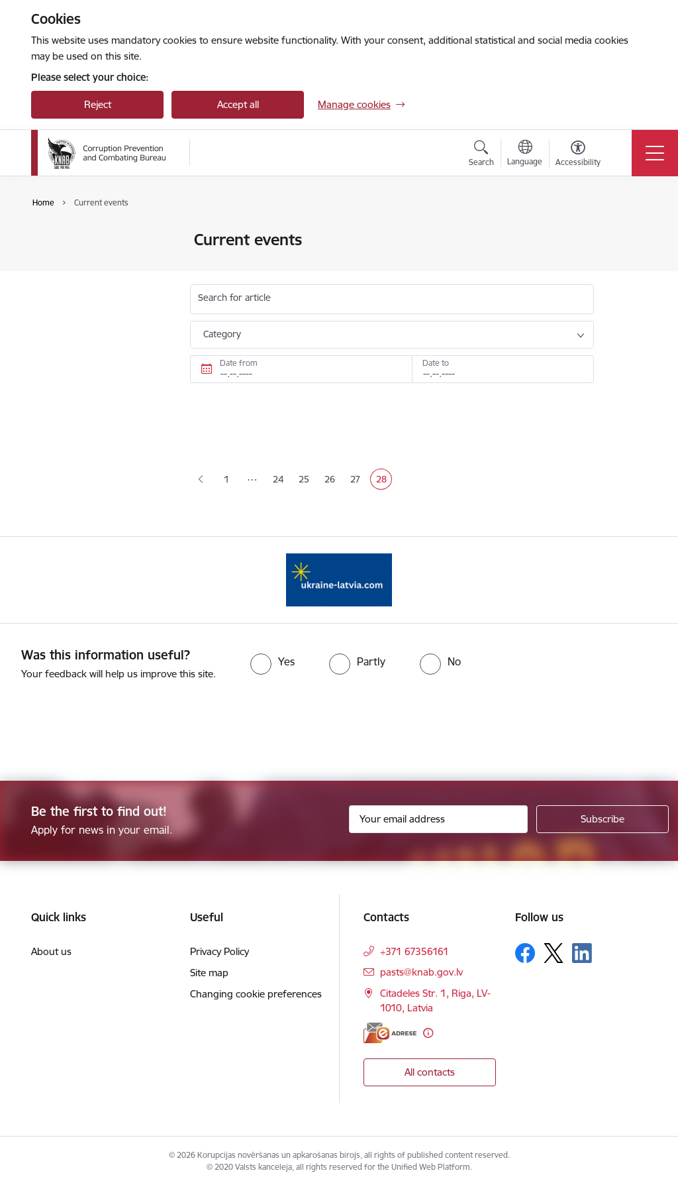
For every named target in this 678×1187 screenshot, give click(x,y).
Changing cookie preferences (256, 994)
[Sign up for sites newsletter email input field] (438, 819)
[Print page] (628, 234)
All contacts (430, 1072)
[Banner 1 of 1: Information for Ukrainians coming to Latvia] (339, 579)
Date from (239, 363)
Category (222, 334)
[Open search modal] (481, 155)
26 (332, 480)
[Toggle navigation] (655, 153)
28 (384, 480)
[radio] (272, 661)
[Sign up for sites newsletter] (602, 819)
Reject (97, 104)
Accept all (238, 104)
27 (358, 480)
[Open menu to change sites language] (525, 154)
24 (280, 480)
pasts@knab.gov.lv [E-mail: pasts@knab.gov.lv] (421, 972)
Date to (435, 363)
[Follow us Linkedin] (582, 953)
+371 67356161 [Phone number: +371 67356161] (414, 951)
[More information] (428, 1033)
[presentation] (110, 732)
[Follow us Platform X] (553, 953)
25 (306, 480)
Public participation (87, 263)
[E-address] (389, 1033)
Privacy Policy (219, 951)
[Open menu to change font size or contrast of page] (578, 155)
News (57, 241)
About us (51, 951)
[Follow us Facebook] (525, 953)
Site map (209, 972)
